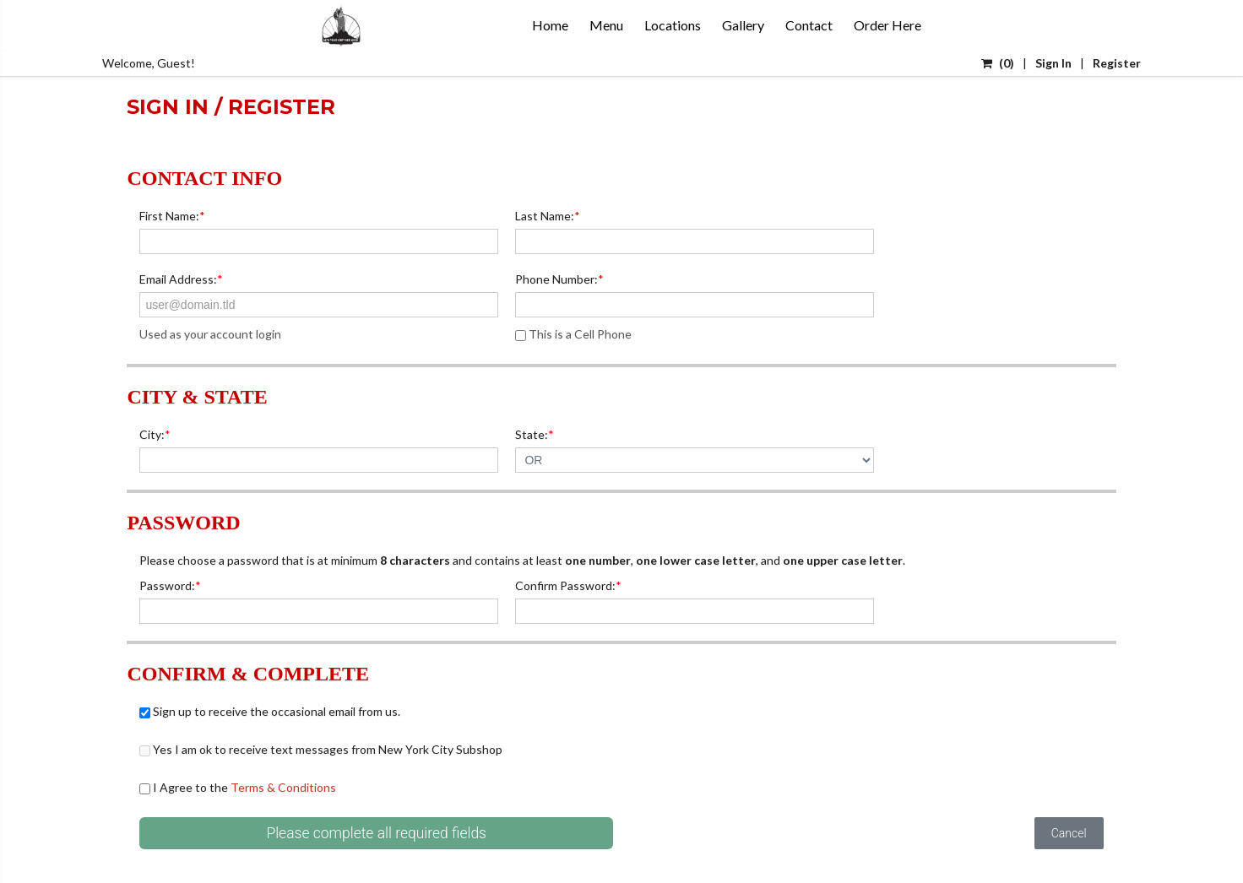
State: (534, 434)
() (997, 63)
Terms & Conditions (283, 787)
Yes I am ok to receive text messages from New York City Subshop (320, 749)
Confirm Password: (568, 585)
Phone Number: (559, 279)
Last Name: (547, 216)
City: (155, 434)
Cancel (1069, 833)
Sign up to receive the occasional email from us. (269, 711)
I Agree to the (237, 787)
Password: (170, 585)
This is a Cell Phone (573, 334)
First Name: (172, 216)
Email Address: (181, 279)
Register (1117, 63)
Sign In (1053, 63)
